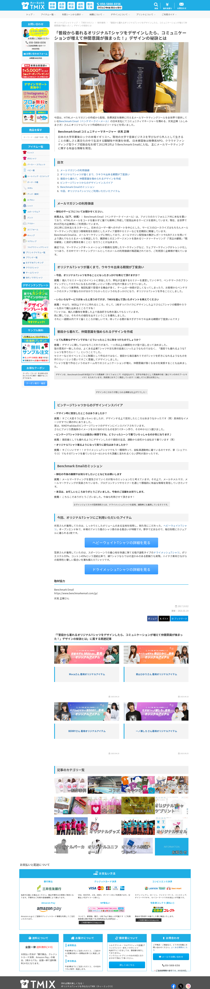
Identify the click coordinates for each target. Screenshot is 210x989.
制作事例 (101, 22)
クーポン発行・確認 (35, 383)
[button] (156, 5)
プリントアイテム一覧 (34, 252)
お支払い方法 (105, 873)
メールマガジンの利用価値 (74, 170)
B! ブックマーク (179, 618)
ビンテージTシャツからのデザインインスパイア (86, 182)
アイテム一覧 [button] (48, 14)
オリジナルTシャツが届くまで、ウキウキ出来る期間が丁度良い (95, 174)
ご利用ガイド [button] (169, 14)
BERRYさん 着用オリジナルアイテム (87, 731)
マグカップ (31, 241)
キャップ (31, 235)
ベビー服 (31, 170)
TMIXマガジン (87, 22)
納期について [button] (97, 14)
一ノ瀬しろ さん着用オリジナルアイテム (156, 731)
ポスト (164, 618)
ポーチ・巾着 (32, 182)
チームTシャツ (31, 272)
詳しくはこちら (127, 964)
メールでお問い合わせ (171, 956)
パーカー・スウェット (36, 164)
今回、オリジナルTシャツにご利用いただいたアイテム (90, 191)
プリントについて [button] (145, 14)
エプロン (31, 200)
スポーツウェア (33, 211)
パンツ (30, 217)
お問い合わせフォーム (35, 53)
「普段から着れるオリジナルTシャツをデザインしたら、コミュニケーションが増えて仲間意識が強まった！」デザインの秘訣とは (120, 24)
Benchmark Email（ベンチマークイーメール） (84, 121)
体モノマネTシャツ (33, 277)
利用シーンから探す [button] (72, 14)
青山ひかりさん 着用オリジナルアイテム (156, 674)
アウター (31, 223)
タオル (30, 188)
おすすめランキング (33, 262)
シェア (152, 618)
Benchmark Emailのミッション (77, 187)
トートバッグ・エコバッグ (38, 176)
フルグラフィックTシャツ (37, 247)
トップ (30, 14)
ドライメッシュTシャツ (167, 552)
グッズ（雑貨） (33, 194)
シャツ (30, 206)
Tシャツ (30, 152)
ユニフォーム (32, 229)
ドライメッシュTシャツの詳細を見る (121, 569)
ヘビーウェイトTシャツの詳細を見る (121, 542)
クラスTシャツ (31, 267)
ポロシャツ (31, 158)
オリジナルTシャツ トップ (66, 22)
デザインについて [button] (120, 14)
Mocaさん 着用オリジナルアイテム (87, 674)
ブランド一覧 (30, 257)
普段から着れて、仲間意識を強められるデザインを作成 (90, 178)
